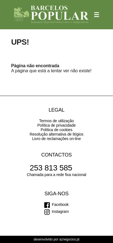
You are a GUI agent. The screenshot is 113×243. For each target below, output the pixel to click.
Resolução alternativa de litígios (56, 134)
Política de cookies (56, 129)
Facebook (60, 204)
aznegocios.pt (69, 239)
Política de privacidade (56, 125)
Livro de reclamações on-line (56, 138)
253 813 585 (51, 167)
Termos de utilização (56, 121)
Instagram (60, 211)
